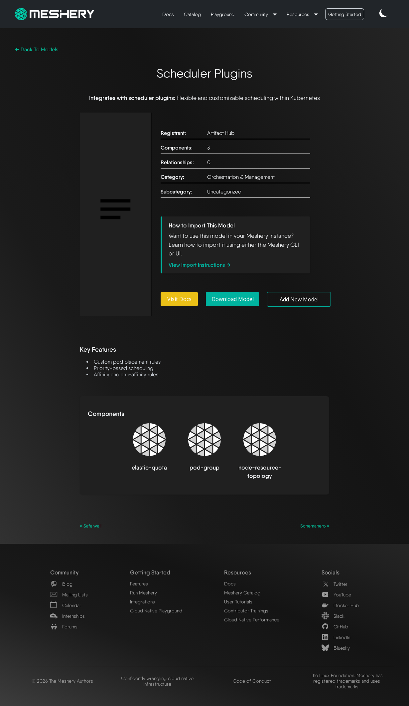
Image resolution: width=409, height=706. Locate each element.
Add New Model (299, 299)
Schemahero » (314, 526)
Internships (67, 616)
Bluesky (336, 648)
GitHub (335, 626)
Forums (63, 626)
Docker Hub (340, 605)
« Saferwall (90, 526)
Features (139, 583)
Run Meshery (143, 592)
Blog (61, 584)
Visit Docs (179, 299)
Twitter (334, 584)
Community (256, 14)
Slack (333, 616)
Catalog (192, 14)
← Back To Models (36, 49)
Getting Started (344, 14)
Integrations (142, 601)
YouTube (336, 594)
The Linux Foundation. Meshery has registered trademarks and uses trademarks (347, 680)
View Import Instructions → (200, 265)
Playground (222, 14)
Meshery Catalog (242, 592)
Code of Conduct (252, 681)
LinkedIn (336, 637)
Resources (299, 14)
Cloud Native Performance (251, 619)
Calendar (65, 605)
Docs (168, 14)
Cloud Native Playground (156, 610)
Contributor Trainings (246, 610)
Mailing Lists (69, 594)
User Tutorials (238, 601)
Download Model (232, 299)
